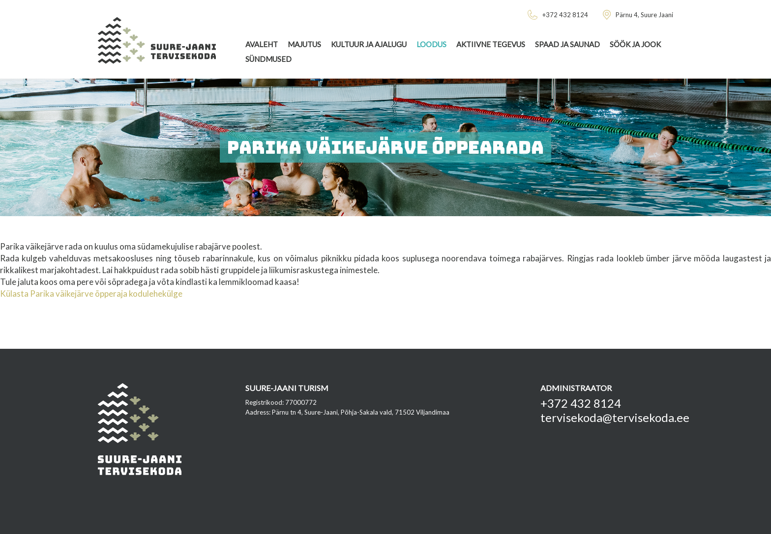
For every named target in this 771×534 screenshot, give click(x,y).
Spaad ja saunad (567, 44)
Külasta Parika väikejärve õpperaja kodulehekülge (91, 293)
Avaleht (261, 44)
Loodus (431, 44)
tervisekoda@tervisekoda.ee (614, 417)
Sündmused (268, 59)
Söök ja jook (635, 44)
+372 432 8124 (580, 403)
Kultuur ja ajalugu (369, 44)
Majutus (304, 44)
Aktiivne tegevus (490, 44)
